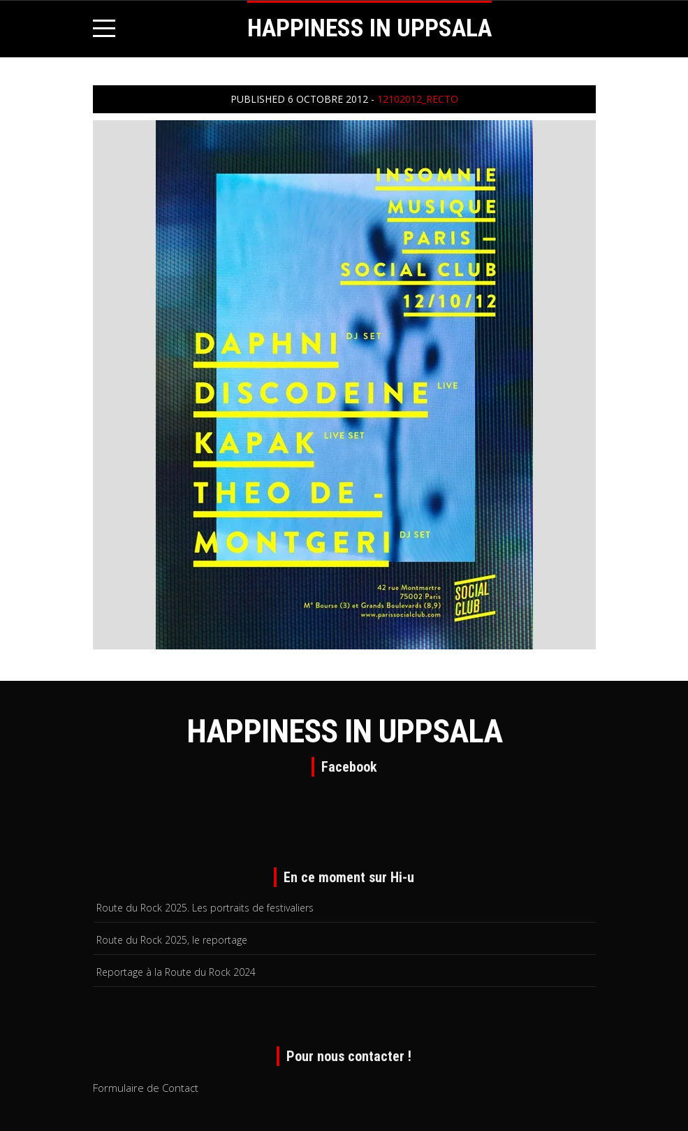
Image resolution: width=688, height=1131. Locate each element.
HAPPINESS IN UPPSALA (369, 28)
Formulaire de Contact (145, 1088)
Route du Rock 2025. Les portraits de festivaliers (205, 907)
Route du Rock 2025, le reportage (171, 939)
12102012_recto (417, 99)
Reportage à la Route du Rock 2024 (176, 972)
